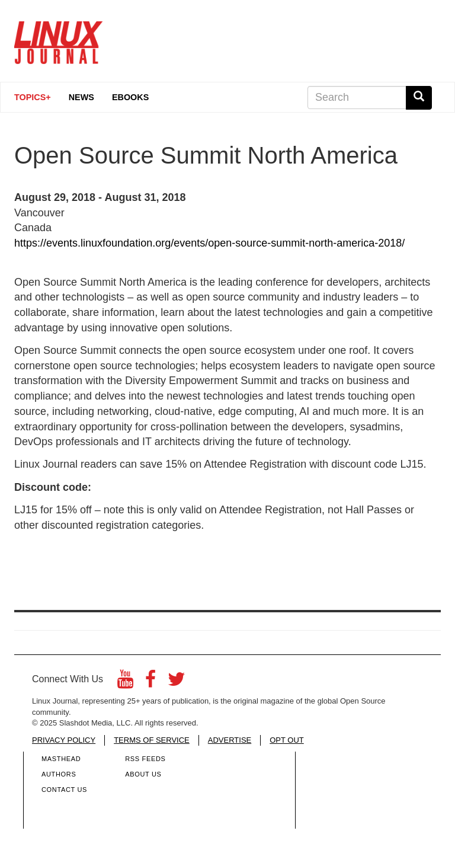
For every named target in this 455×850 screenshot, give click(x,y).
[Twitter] (176, 683)
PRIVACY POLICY (63, 740)
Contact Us (64, 789)
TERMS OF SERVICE (152, 740)
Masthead (61, 758)
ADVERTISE (229, 740)
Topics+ (32, 97)
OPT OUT (287, 740)
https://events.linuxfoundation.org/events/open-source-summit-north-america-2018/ (209, 243)
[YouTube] (125, 683)
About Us (143, 774)
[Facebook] (150, 683)
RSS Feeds (145, 758)
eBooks (130, 97)
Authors (58, 774)
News (81, 97)
